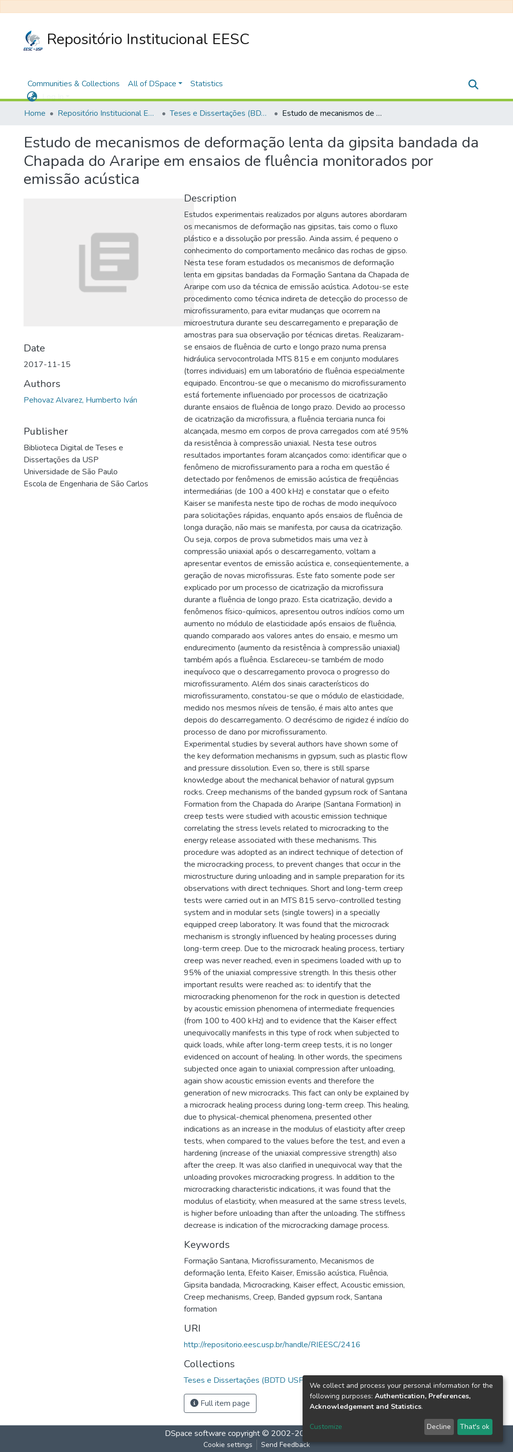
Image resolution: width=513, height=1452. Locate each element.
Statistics (206, 83)
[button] (32, 97)
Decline (439, 1426)
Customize (326, 1426)
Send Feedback (285, 1444)
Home (35, 113)
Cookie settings (227, 1444)
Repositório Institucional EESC (136, 40)
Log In (53, 96)
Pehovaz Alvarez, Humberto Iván (80, 400)
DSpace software (195, 1433)
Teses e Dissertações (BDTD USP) (220, 113)
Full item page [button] (220, 1403)
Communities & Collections (74, 83)
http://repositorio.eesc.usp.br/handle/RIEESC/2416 (272, 1344)
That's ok (474, 1426)
